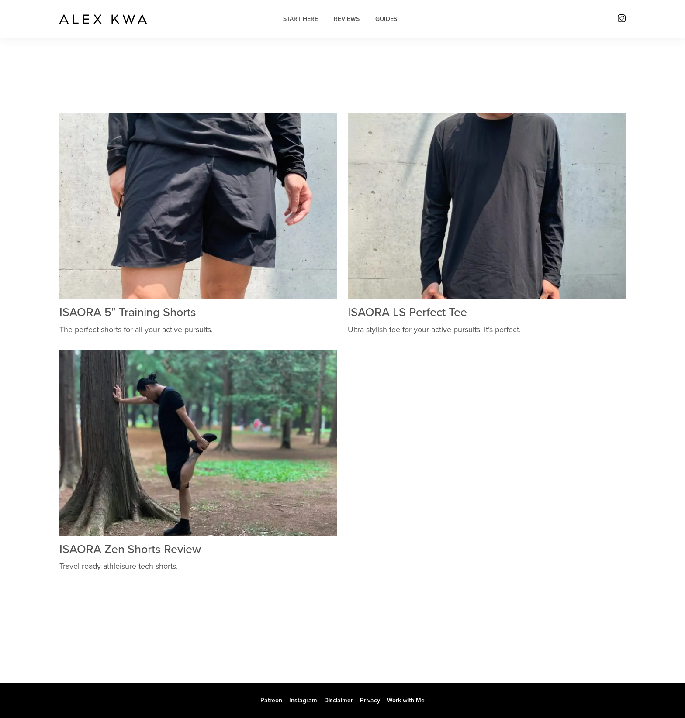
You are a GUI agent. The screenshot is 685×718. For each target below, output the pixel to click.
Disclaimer (338, 700)
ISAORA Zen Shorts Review (130, 549)
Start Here (300, 19)
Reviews (347, 19)
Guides (386, 19)
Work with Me (406, 700)
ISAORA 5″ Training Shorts (127, 312)
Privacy (370, 700)
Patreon (271, 700)
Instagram (303, 700)
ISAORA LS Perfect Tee (407, 312)
